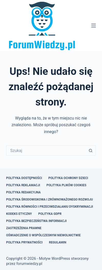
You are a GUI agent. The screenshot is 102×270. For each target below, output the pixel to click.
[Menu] (93, 25)
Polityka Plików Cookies (66, 185)
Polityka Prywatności (24, 242)
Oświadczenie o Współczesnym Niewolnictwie (43, 235)
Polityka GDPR (50, 214)
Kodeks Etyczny (19, 214)
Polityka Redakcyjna (23, 192)
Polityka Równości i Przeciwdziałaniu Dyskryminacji (49, 206)
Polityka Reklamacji (23, 185)
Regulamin (57, 242)
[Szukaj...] (46, 150)
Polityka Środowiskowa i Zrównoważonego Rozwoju (49, 199)
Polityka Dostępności (24, 178)
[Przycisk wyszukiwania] (91, 150)
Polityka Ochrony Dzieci (68, 178)
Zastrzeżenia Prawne (23, 228)
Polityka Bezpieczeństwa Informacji (36, 221)
